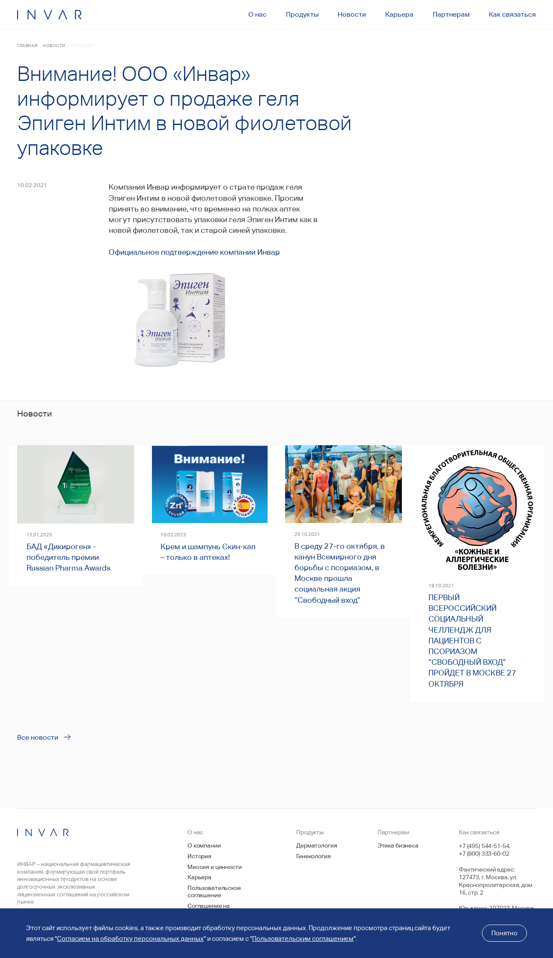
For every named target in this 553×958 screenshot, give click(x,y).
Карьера (199, 877)
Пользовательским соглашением (303, 938)
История (199, 856)
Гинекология (313, 856)
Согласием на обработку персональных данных (130, 938)
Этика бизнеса (398, 845)
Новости (54, 45)
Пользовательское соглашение (214, 891)
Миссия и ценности (214, 866)
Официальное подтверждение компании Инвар (194, 251)
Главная (27, 45)
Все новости (37, 737)
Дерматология (316, 845)
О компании (204, 845)
